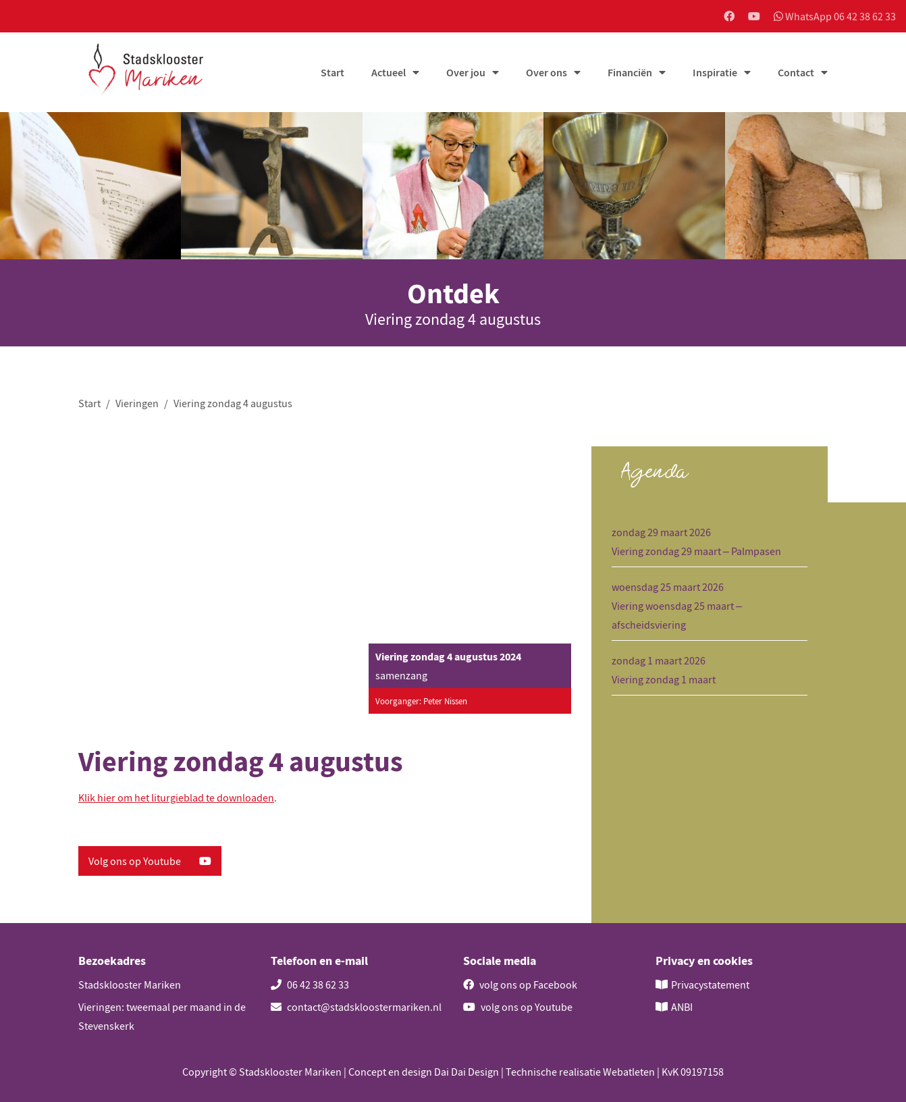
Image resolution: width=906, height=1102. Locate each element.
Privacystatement (710, 984)
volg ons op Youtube (517, 1007)
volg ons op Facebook (520, 984)
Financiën (630, 72)
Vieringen (137, 403)
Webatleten (629, 1071)
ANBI (682, 1007)
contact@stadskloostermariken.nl (356, 1007)
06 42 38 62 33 (310, 984)
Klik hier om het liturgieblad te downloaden (176, 797)
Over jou (465, 72)
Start (332, 72)
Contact (796, 72)
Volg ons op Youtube (149, 861)
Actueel (388, 72)
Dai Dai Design (466, 1071)
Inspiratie (715, 72)
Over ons (546, 72)
